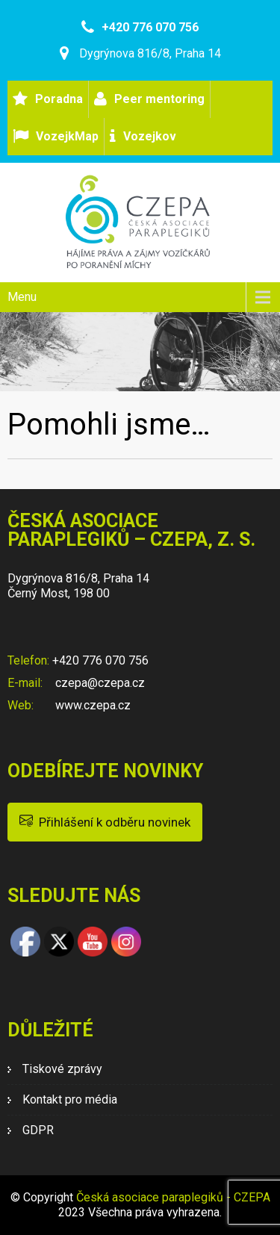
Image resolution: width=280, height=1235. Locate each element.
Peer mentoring (159, 99)
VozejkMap (67, 136)
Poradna (59, 99)
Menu (22, 297)
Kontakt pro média (69, 1099)
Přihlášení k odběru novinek (104, 821)
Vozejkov (149, 136)
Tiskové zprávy (62, 1069)
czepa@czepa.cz (98, 683)
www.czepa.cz (91, 705)
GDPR (38, 1130)
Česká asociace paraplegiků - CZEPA (173, 1197)
